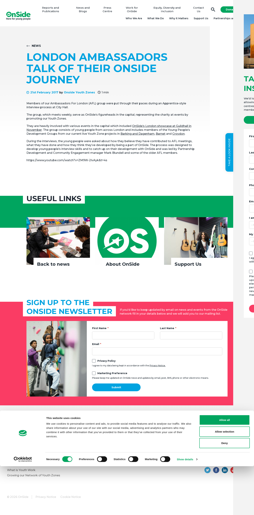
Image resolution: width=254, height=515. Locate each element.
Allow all (224, 468)
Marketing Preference (112, 375)
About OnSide (123, 266)
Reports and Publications (53, 10)
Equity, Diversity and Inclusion (167, 10)
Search (212, 10)
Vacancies (73, 443)
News (36, 47)
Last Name (167, 330)
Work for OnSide (133, 10)
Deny (224, 491)
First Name (99, 330)
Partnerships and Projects (230, 19)
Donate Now (233, 10)
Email (95, 346)
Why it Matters (177, 19)
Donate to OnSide (79, 429)
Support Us (200, 19)
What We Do (154, 19)
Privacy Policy (106, 362)
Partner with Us (18, 450)
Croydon (178, 135)
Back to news (53, 266)
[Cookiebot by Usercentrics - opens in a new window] (22, 508)
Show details (185, 508)
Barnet (160, 135)
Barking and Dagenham (137, 135)
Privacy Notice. (158, 367)
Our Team (14, 434)
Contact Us (197, 10)
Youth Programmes (21, 444)
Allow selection (224, 480)
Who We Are (133, 19)
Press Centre (108, 10)
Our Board (14, 429)
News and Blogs (85, 10)
